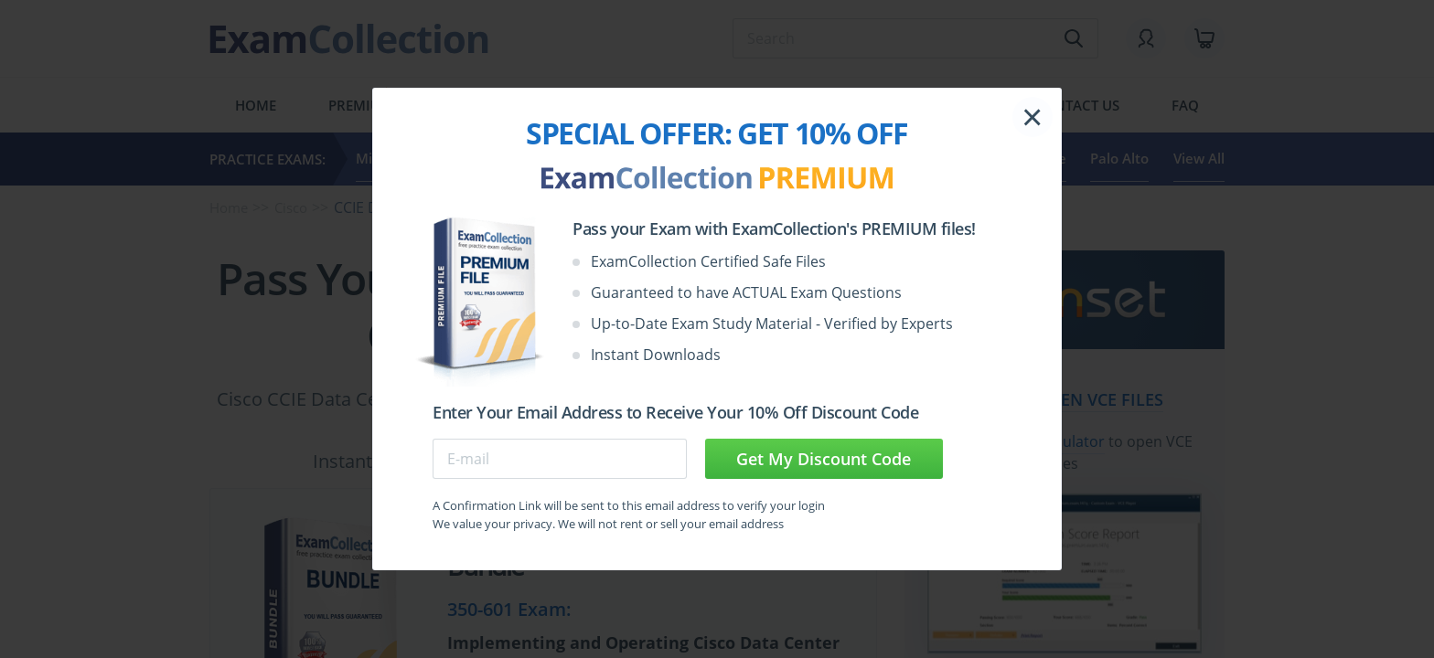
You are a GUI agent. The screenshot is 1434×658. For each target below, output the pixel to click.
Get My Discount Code (823, 459)
